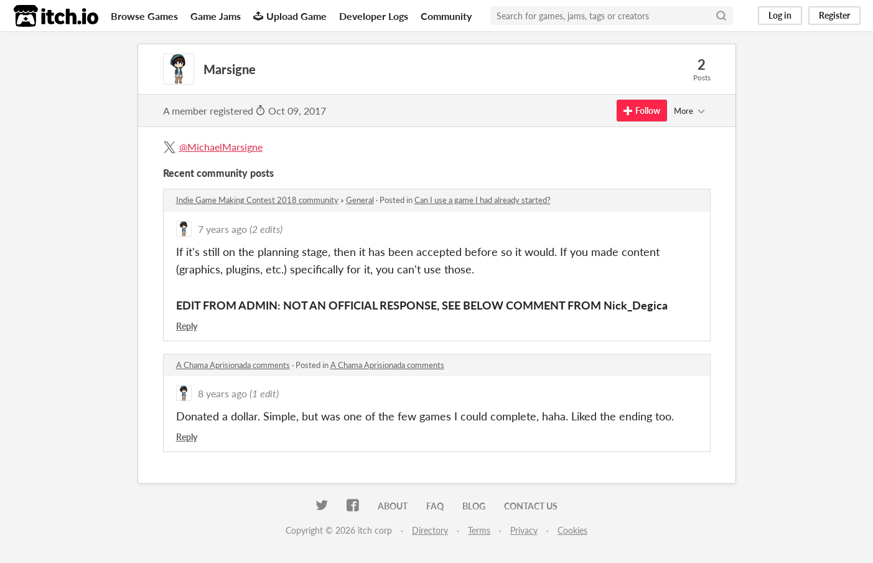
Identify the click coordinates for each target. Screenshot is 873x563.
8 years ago (222, 393)
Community (446, 16)
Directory (430, 530)
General (360, 200)
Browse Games (144, 16)
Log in (779, 15)
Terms (479, 530)
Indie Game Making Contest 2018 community (257, 200)
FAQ (435, 506)
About (393, 506)
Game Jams (215, 16)
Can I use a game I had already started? (482, 200)
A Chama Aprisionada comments (233, 365)
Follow (641, 110)
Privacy (524, 530)
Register (834, 15)
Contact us (531, 506)
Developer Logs (373, 16)
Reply (186, 326)
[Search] (721, 15)
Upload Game (290, 16)
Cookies (572, 530)
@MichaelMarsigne (221, 147)
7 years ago (222, 229)
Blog (473, 506)
